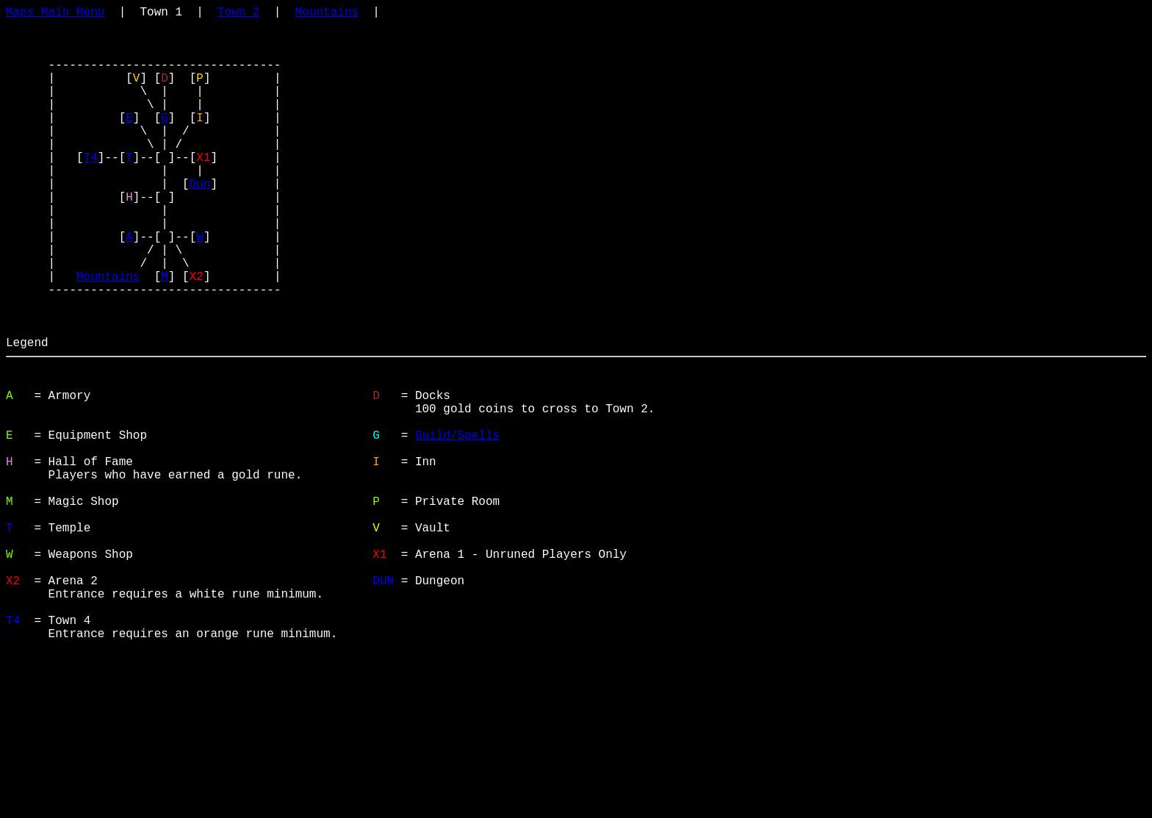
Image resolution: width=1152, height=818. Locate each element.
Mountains (327, 14)
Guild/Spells (457, 528)
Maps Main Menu (55, 14)
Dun (200, 224)
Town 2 (238, 14)
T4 (91, 192)
